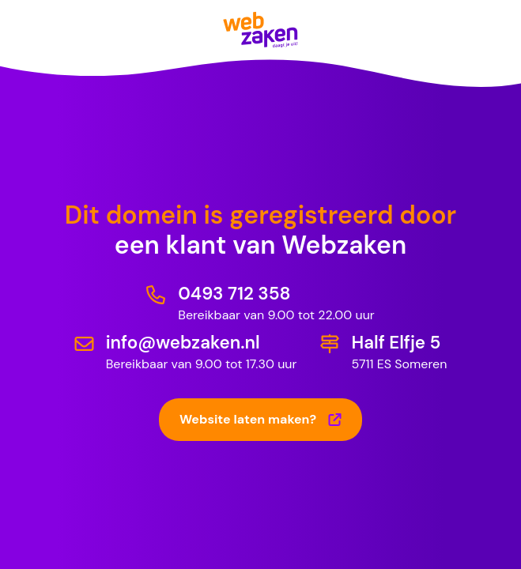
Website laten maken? (260, 419)
